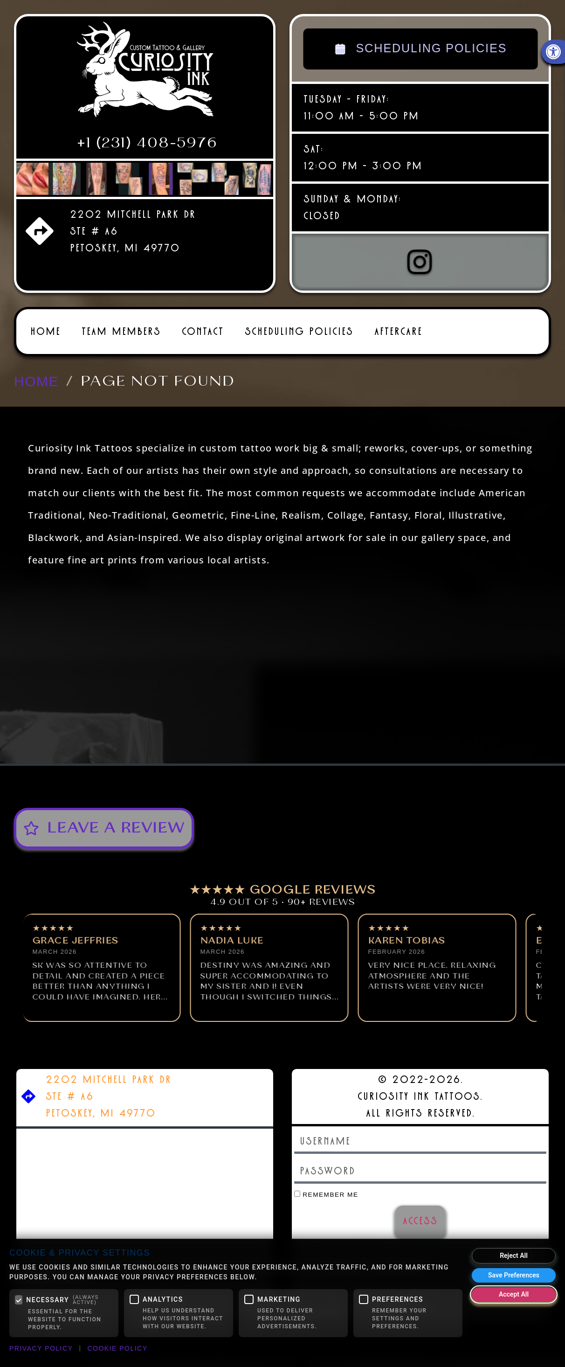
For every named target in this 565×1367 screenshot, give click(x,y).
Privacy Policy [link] (41, 1348)
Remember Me (326, 1193)
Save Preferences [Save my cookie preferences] (513, 1275)
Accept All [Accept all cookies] (514, 1294)
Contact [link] (203, 330)
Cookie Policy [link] (117, 1348)
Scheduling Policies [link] (299, 330)
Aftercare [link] (398, 330)
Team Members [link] (121, 330)
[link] (145, 73)
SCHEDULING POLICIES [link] (420, 49)
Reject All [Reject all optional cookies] (514, 1255)
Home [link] (45, 330)
